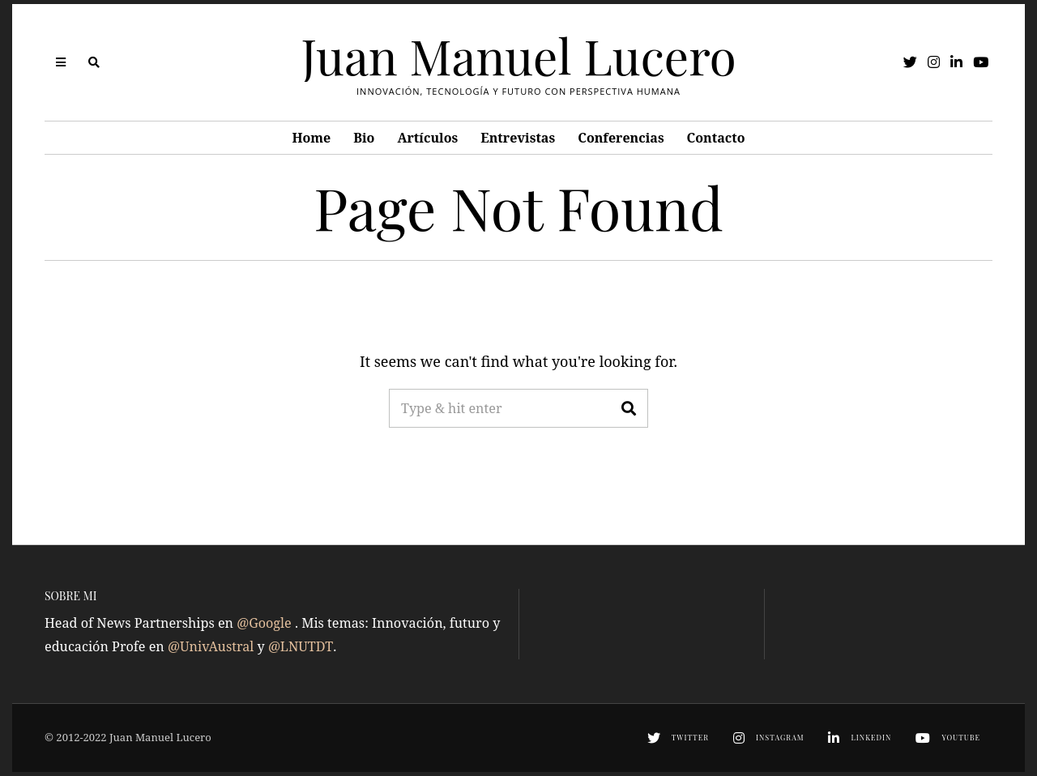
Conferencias (621, 138)
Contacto (716, 138)
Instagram (780, 737)
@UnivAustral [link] (213, 646)
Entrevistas (517, 138)
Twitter (690, 737)
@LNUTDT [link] (300, 646)
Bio (363, 138)
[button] (628, 408)
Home (311, 138)
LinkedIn (871, 737)
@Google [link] (266, 623)
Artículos (427, 138)
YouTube (960, 737)
